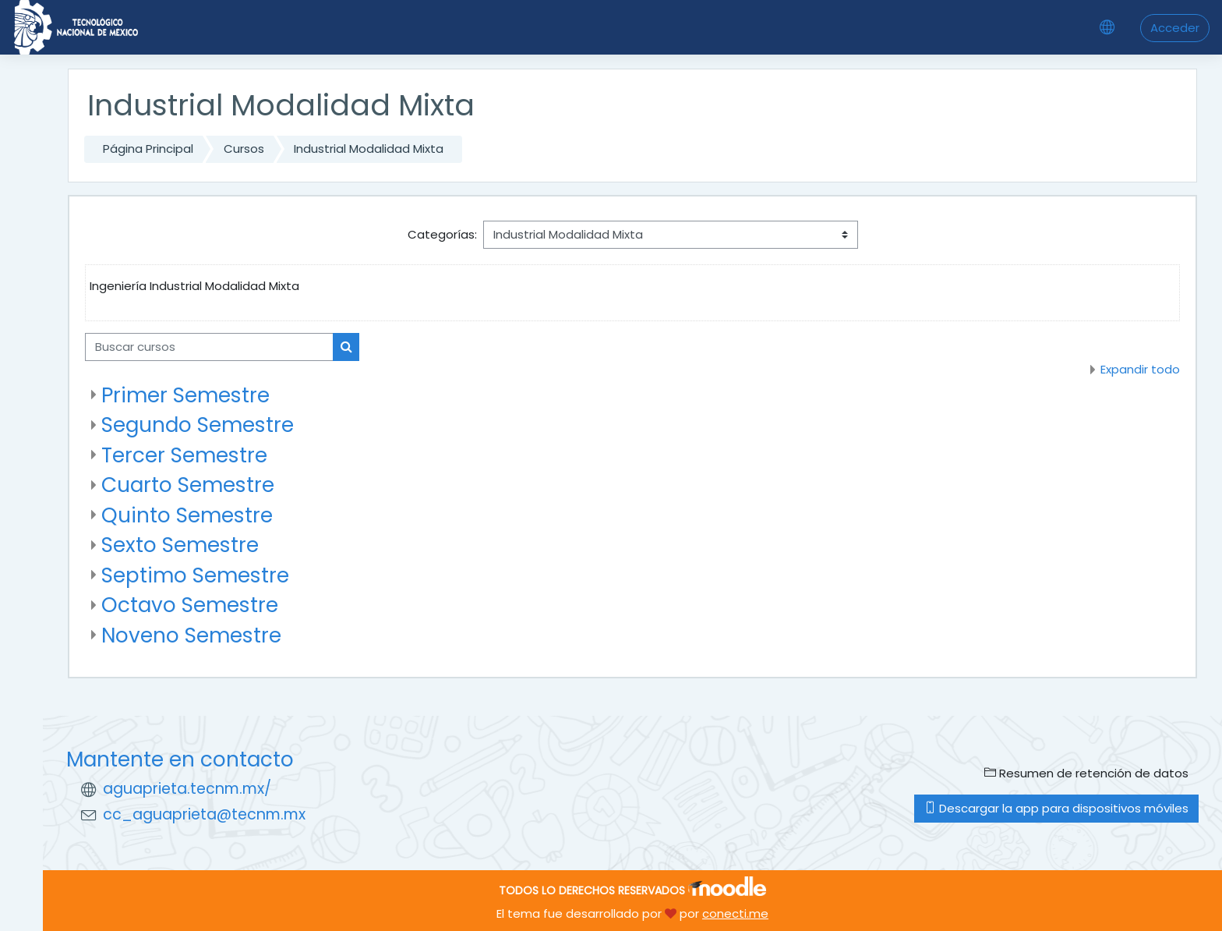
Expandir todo (1140, 369)
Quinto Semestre (187, 515)
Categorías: (442, 234)
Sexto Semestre (180, 544)
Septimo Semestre (195, 575)
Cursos (244, 148)
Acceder (1174, 27)
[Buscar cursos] (209, 347)
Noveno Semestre (191, 635)
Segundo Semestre (197, 424)
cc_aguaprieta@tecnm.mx (204, 814)
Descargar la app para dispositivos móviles (1056, 808)
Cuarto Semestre (187, 484)
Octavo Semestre (189, 604)
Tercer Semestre (184, 455)
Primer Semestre (185, 395)
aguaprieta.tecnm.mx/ (187, 788)
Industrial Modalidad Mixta (368, 148)
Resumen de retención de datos (1086, 773)
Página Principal (148, 148)
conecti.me (735, 913)
